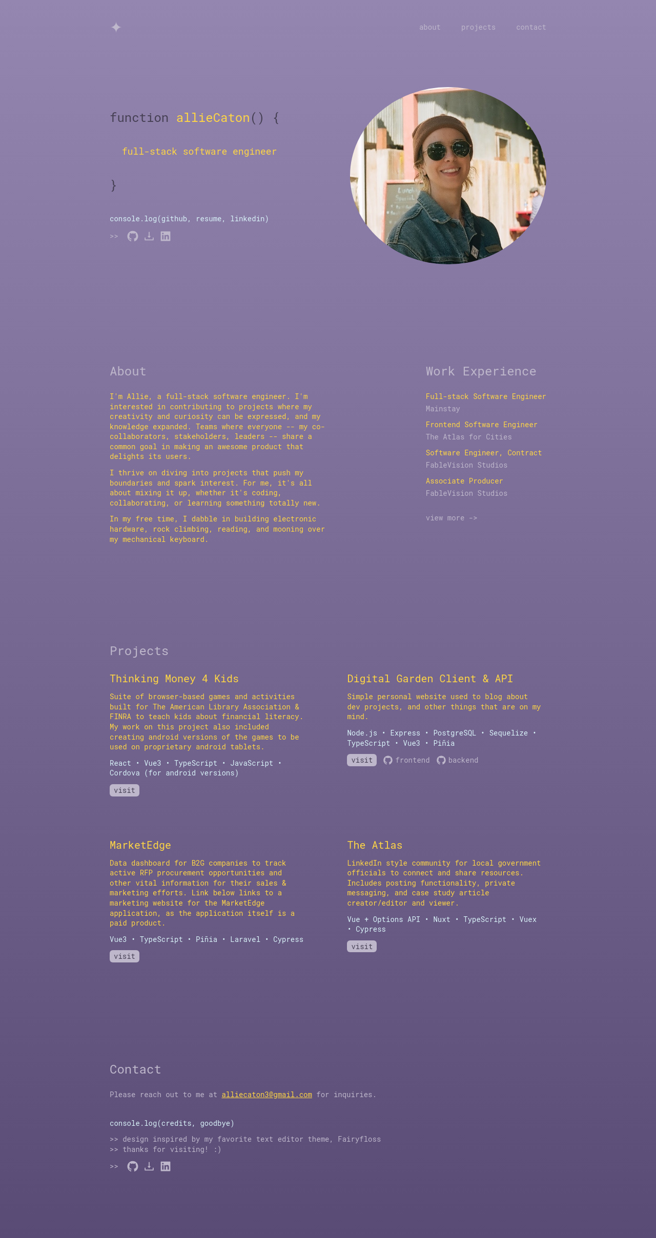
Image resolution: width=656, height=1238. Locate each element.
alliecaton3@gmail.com (266, 1094)
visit (124, 790)
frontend (406, 760)
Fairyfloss (359, 1139)
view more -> (452, 517)
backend (457, 760)
